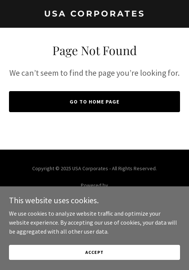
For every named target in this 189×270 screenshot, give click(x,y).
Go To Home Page (94, 101)
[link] (94, 14)
